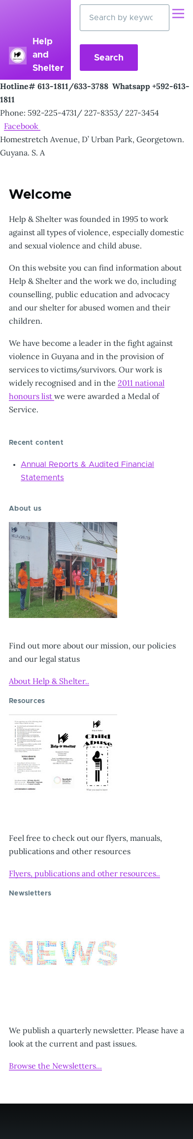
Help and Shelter (48, 55)
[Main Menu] (178, 13)
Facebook (22, 126)
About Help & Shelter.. (49, 681)
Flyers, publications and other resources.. (84, 873)
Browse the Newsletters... (55, 1066)
